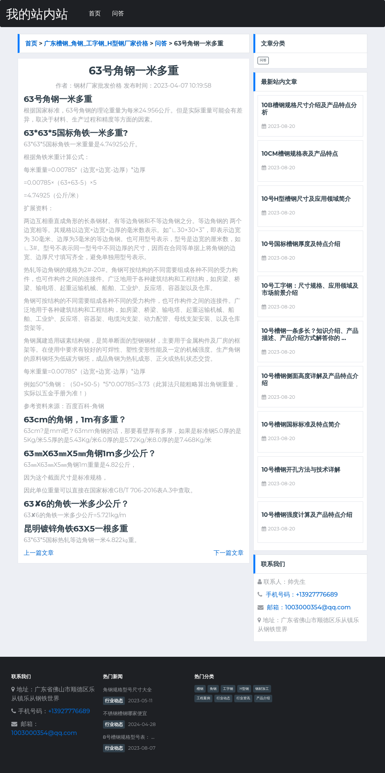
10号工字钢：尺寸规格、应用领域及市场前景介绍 (310, 289)
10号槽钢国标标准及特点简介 (301, 424)
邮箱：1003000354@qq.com (309, 607)
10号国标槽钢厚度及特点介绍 (301, 244)
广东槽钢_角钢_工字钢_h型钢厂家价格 (96, 43)
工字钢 (228, 689)
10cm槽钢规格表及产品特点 (300, 153)
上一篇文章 (39, 552)
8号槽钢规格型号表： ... (129, 737)
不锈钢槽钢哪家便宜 (125, 713)
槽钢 (200, 689)
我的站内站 (37, 14)
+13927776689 (69, 711)
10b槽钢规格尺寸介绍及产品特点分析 (309, 109)
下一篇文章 (229, 552)
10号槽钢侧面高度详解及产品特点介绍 (310, 379)
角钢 (213, 689)
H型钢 (244, 689)
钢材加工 (262, 689)
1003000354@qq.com (44, 733)
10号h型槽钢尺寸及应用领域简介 (306, 198)
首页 (95, 13)
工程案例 (203, 698)
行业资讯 (243, 698)
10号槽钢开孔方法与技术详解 (301, 469)
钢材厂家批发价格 (98, 85)
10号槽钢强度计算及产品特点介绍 (307, 514)
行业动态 (114, 700)
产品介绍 (263, 698)
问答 (118, 13)
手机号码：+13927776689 (302, 594)
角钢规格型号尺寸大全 (127, 690)
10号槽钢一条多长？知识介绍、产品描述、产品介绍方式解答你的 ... (310, 334)
